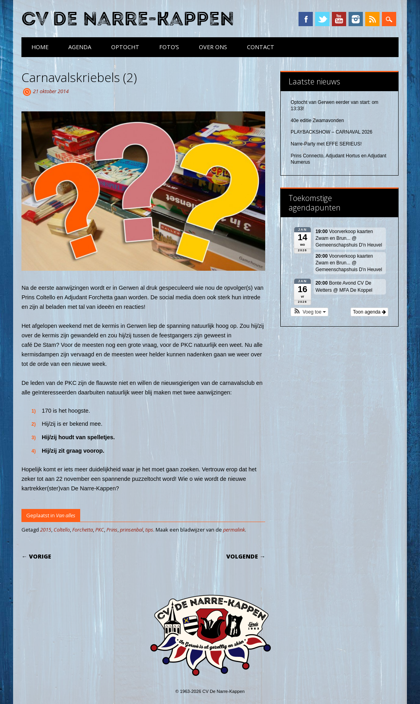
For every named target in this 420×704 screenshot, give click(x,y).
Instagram (356, 19)
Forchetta (82, 529)
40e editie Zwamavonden (317, 120)
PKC (99, 529)
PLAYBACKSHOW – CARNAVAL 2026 (331, 132)
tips (149, 529)
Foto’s (169, 47)
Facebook (306, 19)
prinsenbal (131, 529)
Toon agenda (369, 312)
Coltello (62, 529)
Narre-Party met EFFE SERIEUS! (326, 144)
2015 (45, 529)
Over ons (213, 47)
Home (39, 47)
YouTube (339, 19)
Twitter (322, 19)
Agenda (79, 47)
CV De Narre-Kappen (127, 19)
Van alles (65, 515)
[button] (309, 312)
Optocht (125, 47)
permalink (234, 529)
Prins (112, 529)
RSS (372, 19)
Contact (260, 47)
